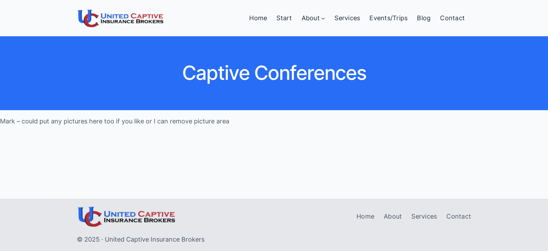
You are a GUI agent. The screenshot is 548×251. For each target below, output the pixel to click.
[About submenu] (323, 18)
